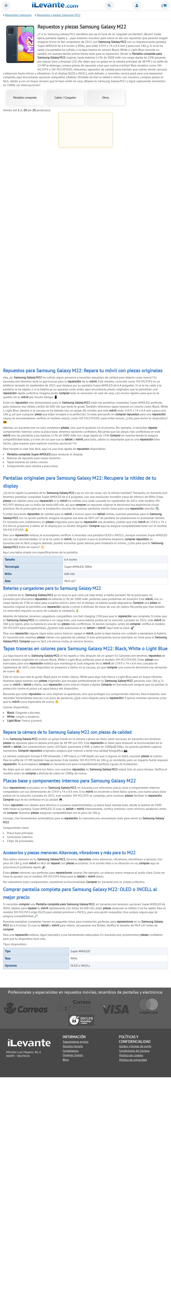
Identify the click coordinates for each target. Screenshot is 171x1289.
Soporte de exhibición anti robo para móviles (85, 552)
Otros (105, 97)
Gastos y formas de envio (135, 1258)
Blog (66, 1271)
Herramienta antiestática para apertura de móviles (30, 419)
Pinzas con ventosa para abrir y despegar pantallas (85, 419)
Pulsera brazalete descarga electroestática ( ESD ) (85, 486)
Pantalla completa (25, 97)
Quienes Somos (73, 1267)
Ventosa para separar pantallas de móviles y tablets (85, 352)
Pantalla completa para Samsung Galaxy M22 (85, 152)
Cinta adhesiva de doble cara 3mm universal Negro (30, 552)
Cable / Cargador (65, 97)
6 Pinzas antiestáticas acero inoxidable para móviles (141, 352)
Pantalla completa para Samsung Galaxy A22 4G (30, 151)
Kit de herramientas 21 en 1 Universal (141, 285)
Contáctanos (71, 1262)
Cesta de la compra (164, 5)
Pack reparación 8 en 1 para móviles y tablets (141, 419)
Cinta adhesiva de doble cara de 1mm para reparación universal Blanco (30, 287)
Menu (6, 5)
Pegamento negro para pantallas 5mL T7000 (141, 219)
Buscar (109, 5)
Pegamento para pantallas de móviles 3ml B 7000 (85, 219)
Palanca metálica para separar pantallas (30, 352)
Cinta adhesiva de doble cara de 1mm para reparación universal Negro (85, 287)
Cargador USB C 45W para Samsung (141, 151)
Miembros (136, 5)
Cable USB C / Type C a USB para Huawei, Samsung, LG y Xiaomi (30, 220)
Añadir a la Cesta (30, 169)
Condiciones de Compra (134, 1262)
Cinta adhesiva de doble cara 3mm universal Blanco (141, 486)
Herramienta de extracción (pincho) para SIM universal (30, 487)
